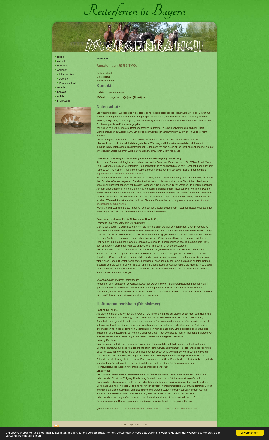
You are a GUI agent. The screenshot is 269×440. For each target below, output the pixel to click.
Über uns (62, 65)
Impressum (63, 100)
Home (60, 56)
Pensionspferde (68, 83)
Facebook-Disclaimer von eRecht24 (142, 408)
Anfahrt (61, 96)
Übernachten (66, 74)
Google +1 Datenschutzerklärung (179, 408)
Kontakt (61, 91)
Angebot (62, 69)
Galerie (61, 87)
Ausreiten (64, 78)
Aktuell (61, 61)
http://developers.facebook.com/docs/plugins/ (120, 173)
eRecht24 (116, 408)
